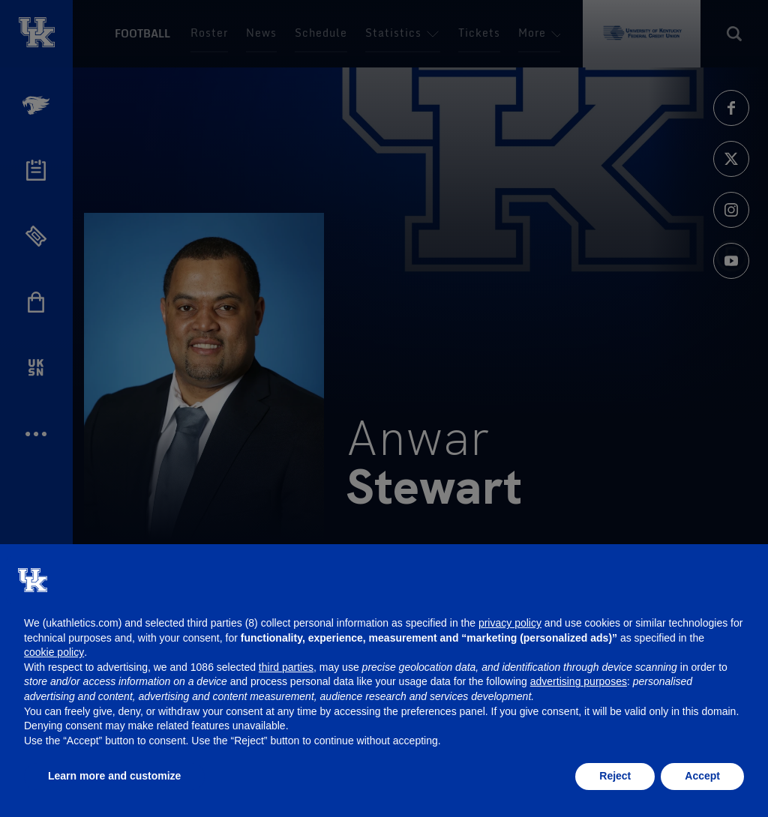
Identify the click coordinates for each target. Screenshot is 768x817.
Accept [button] (702, 776)
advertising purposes (578, 681)
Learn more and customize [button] (114, 776)
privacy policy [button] (510, 623)
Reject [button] (615, 776)
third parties (286, 667)
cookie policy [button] (54, 652)
